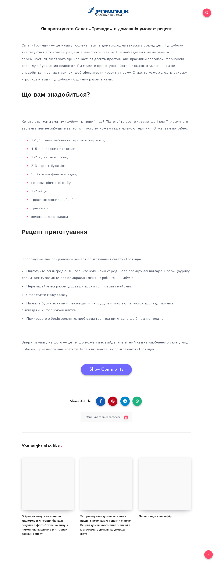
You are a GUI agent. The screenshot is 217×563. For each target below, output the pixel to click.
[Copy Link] (106, 417)
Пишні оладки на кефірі (155, 516)
